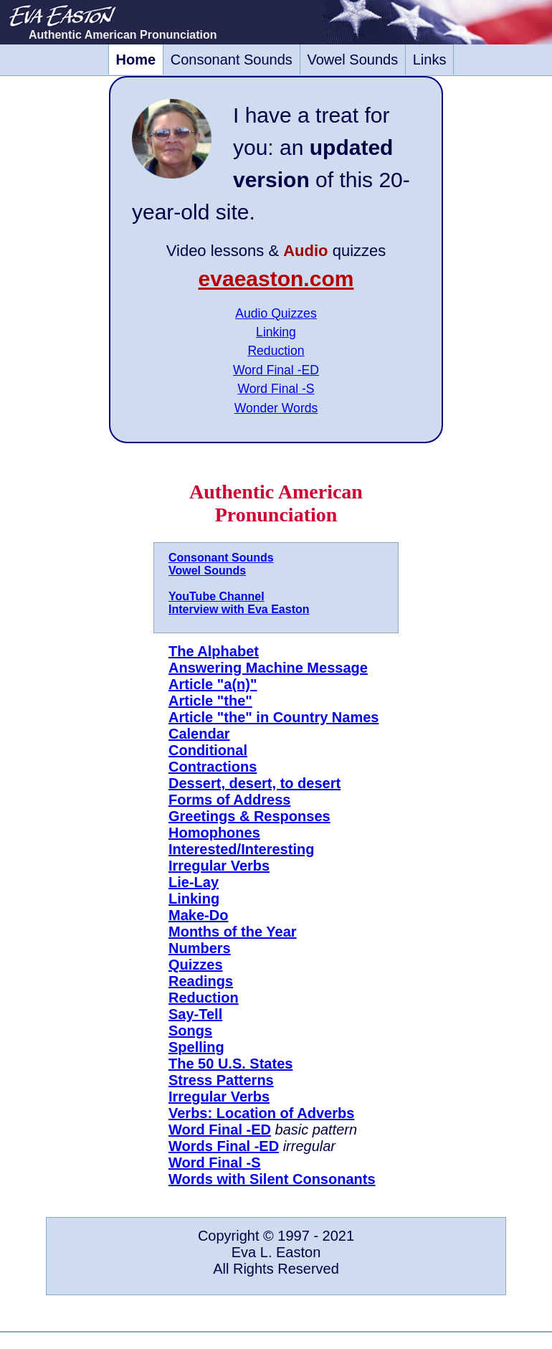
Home (136, 59)
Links (430, 59)
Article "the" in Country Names (273, 717)
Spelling (196, 1047)
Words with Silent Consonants (272, 1179)
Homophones (214, 833)
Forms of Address (229, 800)
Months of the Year (232, 931)
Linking (276, 332)
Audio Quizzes (275, 313)
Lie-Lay (193, 882)
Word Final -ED (276, 370)
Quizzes (195, 964)
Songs (190, 1030)
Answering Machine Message (268, 668)
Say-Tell (195, 1014)
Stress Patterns (221, 1080)
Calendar (199, 734)
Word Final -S (275, 389)
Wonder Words (276, 408)
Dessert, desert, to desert (254, 783)
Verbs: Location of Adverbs (261, 1113)
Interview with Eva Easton (239, 609)
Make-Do (198, 915)
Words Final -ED (223, 1146)
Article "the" (210, 701)
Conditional (207, 750)
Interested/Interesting (241, 849)
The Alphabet (213, 651)
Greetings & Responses (249, 816)
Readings (200, 981)
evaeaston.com (276, 278)
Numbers (199, 948)
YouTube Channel (216, 596)
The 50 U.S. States (230, 1063)
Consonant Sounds (231, 59)
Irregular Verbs (219, 866)
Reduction (275, 351)
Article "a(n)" (212, 684)
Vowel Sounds (352, 59)
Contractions (212, 767)
